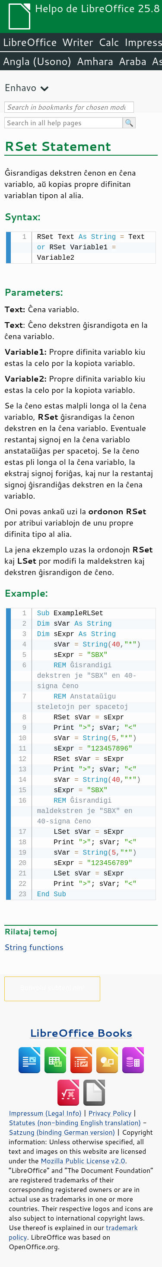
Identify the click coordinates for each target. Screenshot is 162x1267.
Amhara (94, 61)
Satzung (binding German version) (62, 1130)
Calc (108, 42)
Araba (132, 61)
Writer (77, 42)
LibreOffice (30, 42)
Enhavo (20, 87)
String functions (34, 945)
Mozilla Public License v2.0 (83, 1159)
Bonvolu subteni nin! (52, 985)
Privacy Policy (109, 1111)
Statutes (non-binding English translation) (75, 1121)
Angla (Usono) (37, 61)
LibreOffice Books (81, 1030)
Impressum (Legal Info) (45, 1111)
